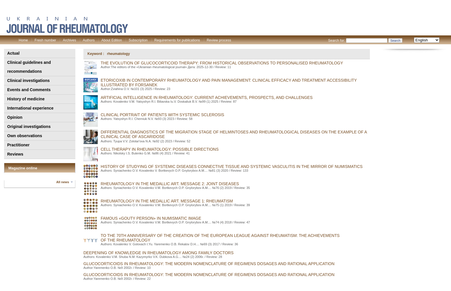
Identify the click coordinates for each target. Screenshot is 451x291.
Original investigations (29, 126)
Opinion (14, 117)
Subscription (138, 40)
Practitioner (18, 145)
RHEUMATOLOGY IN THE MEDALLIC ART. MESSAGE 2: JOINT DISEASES (170, 183)
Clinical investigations (28, 80)
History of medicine (26, 99)
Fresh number (45, 40)
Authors (89, 40)
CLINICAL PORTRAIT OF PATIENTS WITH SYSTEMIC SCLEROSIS (162, 114)
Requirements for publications (177, 40)
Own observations (24, 135)
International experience (30, 108)
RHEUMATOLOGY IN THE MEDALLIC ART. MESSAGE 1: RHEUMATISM (167, 201)
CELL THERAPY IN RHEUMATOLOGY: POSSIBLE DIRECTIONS (160, 149)
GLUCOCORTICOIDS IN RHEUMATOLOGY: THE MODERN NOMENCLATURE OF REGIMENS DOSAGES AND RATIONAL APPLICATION (209, 263)
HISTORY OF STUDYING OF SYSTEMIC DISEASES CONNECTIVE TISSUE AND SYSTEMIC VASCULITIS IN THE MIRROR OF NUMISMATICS (232, 166)
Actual (13, 53)
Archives (69, 40)
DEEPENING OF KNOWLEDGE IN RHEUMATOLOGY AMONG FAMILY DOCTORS (158, 252)
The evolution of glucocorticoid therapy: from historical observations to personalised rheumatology (222, 63)
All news (62, 182)
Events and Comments (29, 89)
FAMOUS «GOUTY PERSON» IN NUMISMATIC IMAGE (151, 218)
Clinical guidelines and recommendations (29, 67)
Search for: (336, 41)
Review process (219, 40)
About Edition (111, 40)
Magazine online (22, 168)
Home (23, 40)
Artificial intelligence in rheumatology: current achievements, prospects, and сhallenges (207, 97)
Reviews (15, 154)
